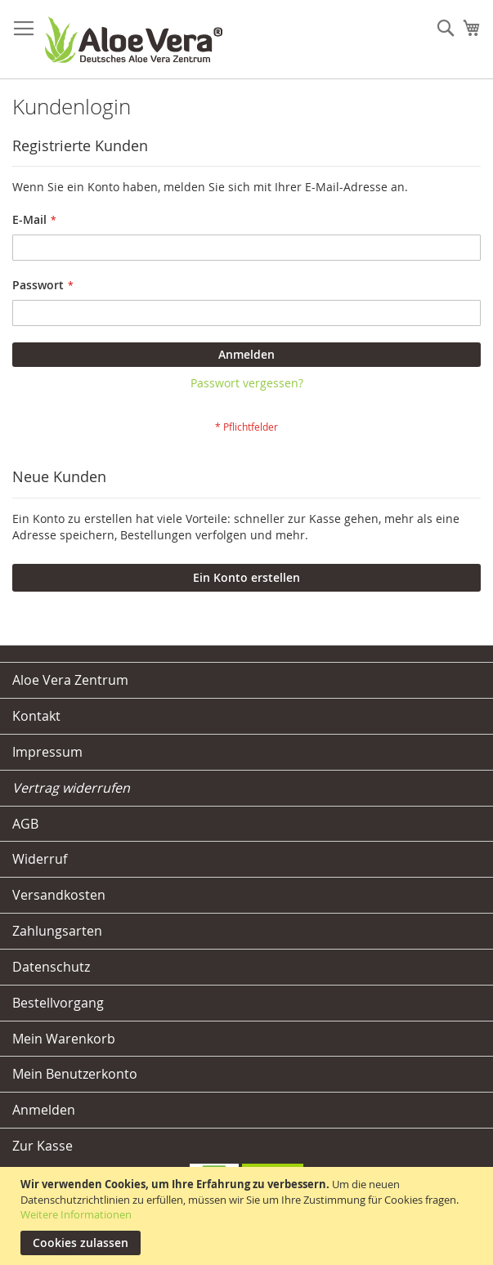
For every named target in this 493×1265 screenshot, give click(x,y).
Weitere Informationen (76, 1214)
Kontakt (36, 716)
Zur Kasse (42, 1146)
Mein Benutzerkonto (74, 1074)
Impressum (47, 752)
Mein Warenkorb (63, 1039)
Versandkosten (58, 895)
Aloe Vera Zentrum (70, 680)
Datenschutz (51, 967)
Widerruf (39, 859)
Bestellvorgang (58, 1003)
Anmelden (43, 1110)
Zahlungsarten (57, 931)
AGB (25, 824)
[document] (248, 1216)
